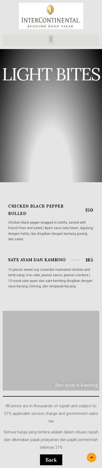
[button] (51, 39)
